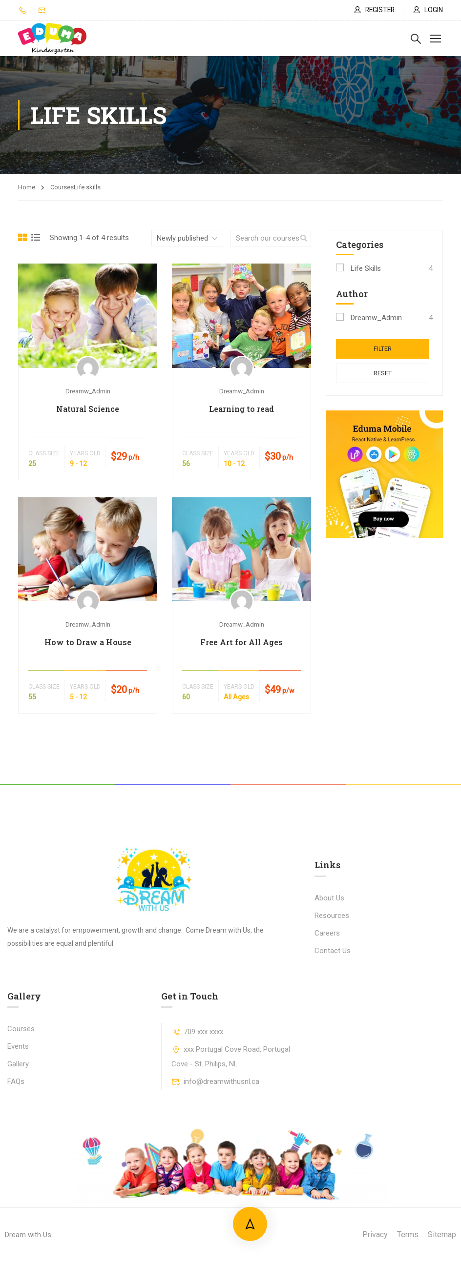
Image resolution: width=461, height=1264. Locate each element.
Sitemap (442, 1234)
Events (18, 1046)
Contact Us (332, 950)
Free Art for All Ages (241, 642)
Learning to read (241, 409)
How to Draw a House (87, 642)
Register (373, 10)
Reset (385, 373)
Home (26, 187)
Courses (21, 1028)
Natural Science (87, 409)
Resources (331, 915)
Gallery (18, 1064)
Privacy (375, 1234)
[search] (303, 238)
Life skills (366, 268)
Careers (327, 933)
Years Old (85, 453)
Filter (385, 348)
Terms (408, 1234)
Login (428, 10)
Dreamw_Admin (87, 391)
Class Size (44, 453)
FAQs (15, 1081)
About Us (329, 898)
